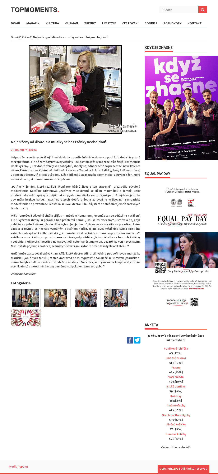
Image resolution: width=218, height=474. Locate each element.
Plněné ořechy (176, 405)
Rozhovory (172, 23)
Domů (15, 23)
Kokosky (175, 396)
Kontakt (195, 23)
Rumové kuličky (176, 434)
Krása (26, 37)
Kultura (52, 23)
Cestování (130, 23)
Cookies (151, 23)
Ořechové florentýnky (176, 415)
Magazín (33, 23)
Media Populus (18, 466)
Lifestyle (109, 23)
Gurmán (71, 23)
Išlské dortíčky (175, 386)
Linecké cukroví (176, 358)
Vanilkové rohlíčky (176, 348)
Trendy (90, 23)
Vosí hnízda (176, 377)
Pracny (175, 367)
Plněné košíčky (176, 424)
